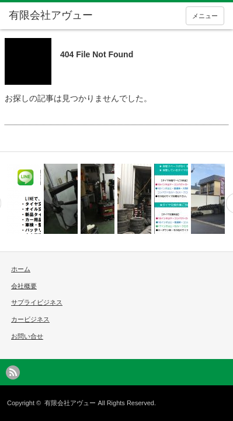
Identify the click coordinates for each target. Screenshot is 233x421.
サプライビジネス (36, 302)
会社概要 (24, 285)
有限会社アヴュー (70, 402)
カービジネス (30, 319)
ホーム (20, 268)
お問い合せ (27, 336)
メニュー (205, 15)
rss (13, 372)
